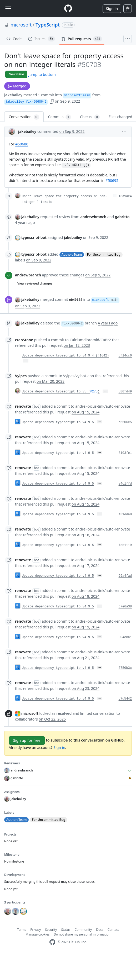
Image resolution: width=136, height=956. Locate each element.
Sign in (112, 8)
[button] (52, 101)
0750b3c (125, 668)
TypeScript (48, 25)
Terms (21, 929)
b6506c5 (125, 422)
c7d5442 (125, 699)
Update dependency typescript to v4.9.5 (58, 422)
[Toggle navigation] (8, 8)
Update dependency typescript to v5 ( (56, 391)
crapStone (24, 339)
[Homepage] (68, 8)
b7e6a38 (125, 606)
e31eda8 (125, 514)
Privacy (35, 929)
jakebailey (13, 94)
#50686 (21, 143)
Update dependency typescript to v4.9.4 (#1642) (65, 356)
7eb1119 (125, 545)
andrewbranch (28, 274)
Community (83, 929)
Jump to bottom (42, 74)
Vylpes (21, 375)
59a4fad (125, 576)
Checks (90, 117)
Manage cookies (37, 934)
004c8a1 (125, 637)
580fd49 (125, 391)
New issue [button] (16, 74)
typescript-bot (34, 237)
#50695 (111, 180)
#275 (94, 391)
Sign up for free (27, 740)
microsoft (21, 25)
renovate (23, 406)
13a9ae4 (125, 196)
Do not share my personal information (82, 934)
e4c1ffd (125, 484)
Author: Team (72, 254)
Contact (113, 929)
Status (65, 929)
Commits (59, 117)
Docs (99, 929)
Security (51, 929)
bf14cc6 (125, 356)
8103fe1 (125, 453)
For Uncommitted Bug (103, 254)
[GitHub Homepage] (52, 942)
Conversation (24, 117)
